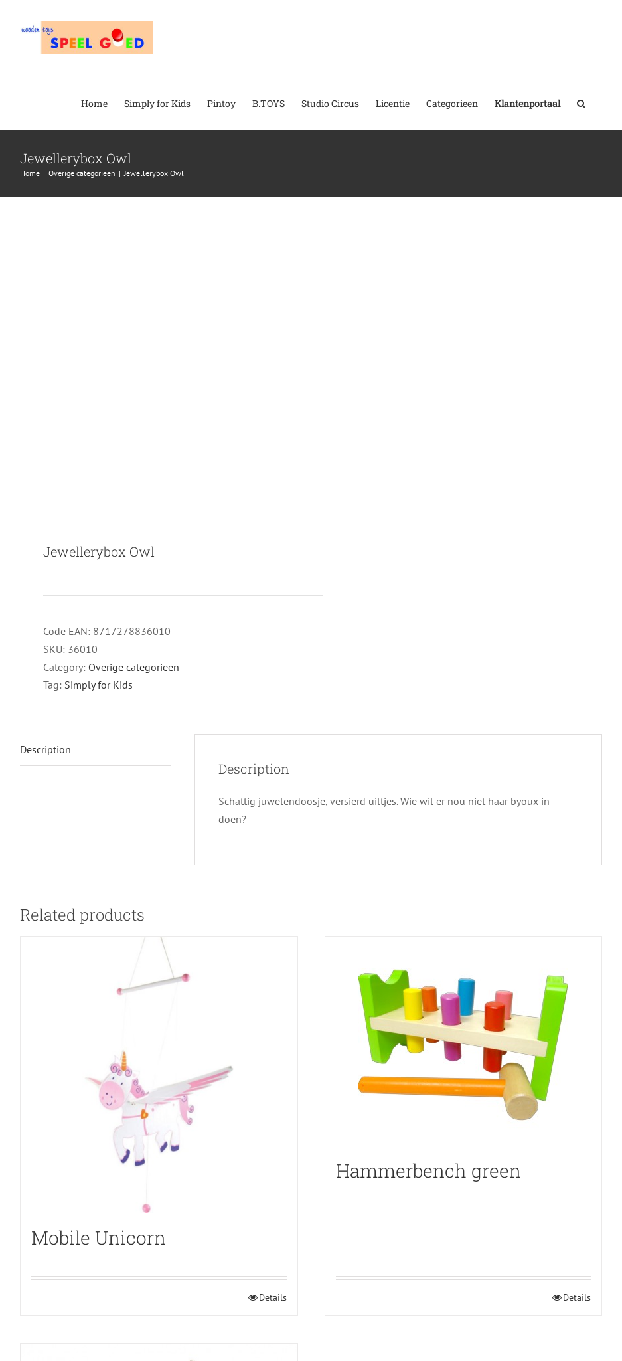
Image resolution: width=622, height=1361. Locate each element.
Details (273, 1297)
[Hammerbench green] (463, 1041)
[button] (581, 102)
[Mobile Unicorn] (159, 1075)
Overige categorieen (133, 667)
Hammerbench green (428, 1170)
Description (45, 749)
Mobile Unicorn (98, 1237)
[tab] (95, 750)
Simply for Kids (98, 684)
